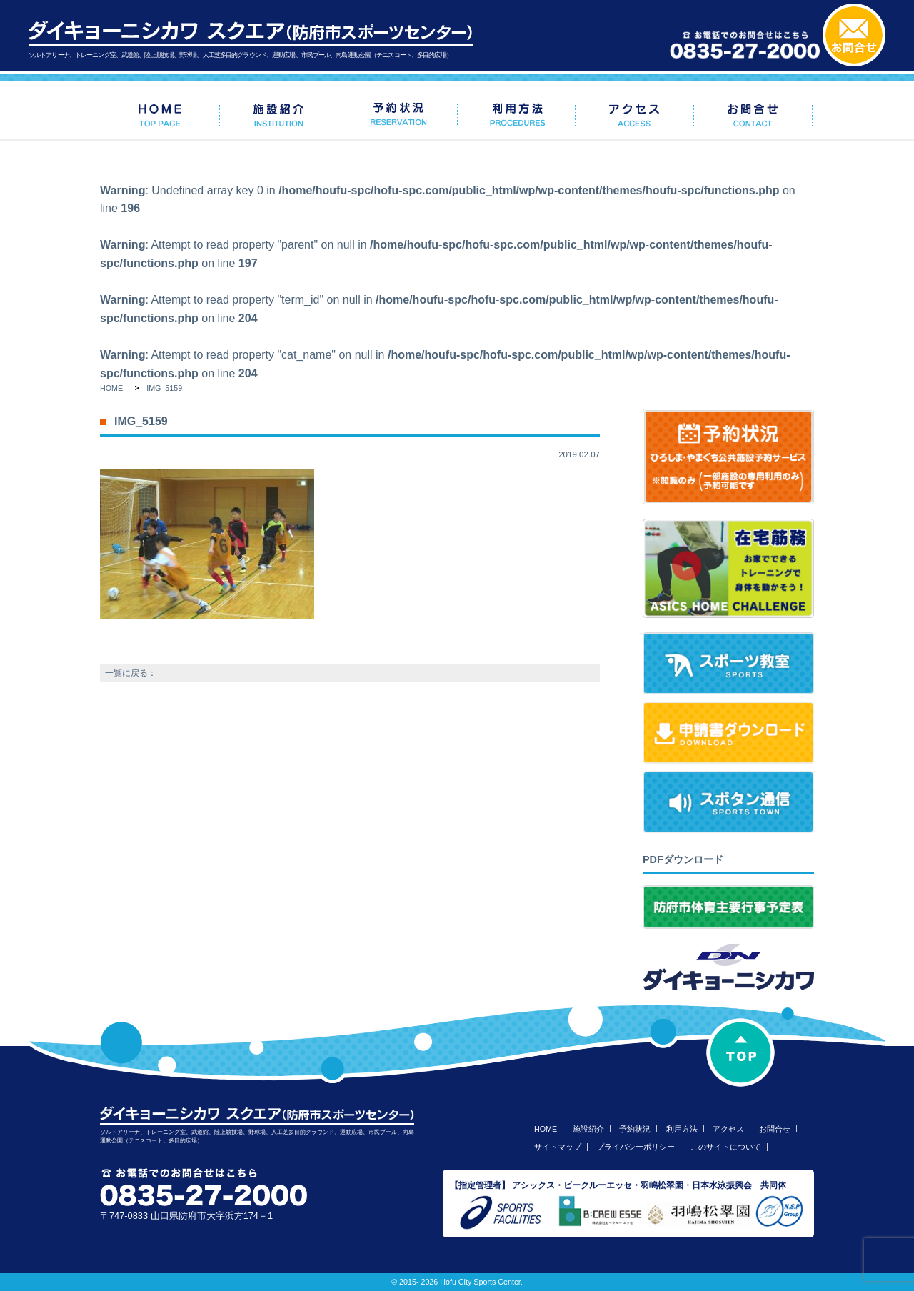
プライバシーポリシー (635, 1146)
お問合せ (774, 1129)
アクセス (728, 1129)
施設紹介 (588, 1129)
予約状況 (635, 1129)
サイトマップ (557, 1146)
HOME (111, 388)
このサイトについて (725, 1146)
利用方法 (682, 1129)
